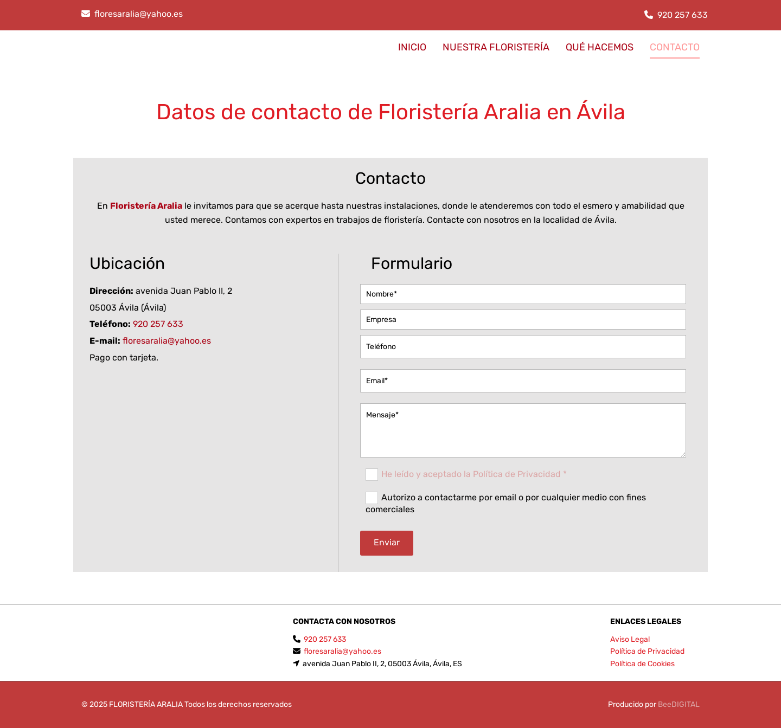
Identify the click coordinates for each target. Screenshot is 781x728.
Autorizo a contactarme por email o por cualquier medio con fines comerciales (506, 503)
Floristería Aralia (146, 206)
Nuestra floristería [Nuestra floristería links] (496, 47)
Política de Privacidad (647, 651)
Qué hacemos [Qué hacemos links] (599, 47)
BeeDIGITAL (679, 704)
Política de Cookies (642, 663)
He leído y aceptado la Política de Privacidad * (474, 474)
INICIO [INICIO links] (412, 47)
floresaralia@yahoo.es (138, 14)
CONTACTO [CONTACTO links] (675, 47)
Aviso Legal (630, 639)
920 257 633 (682, 15)
